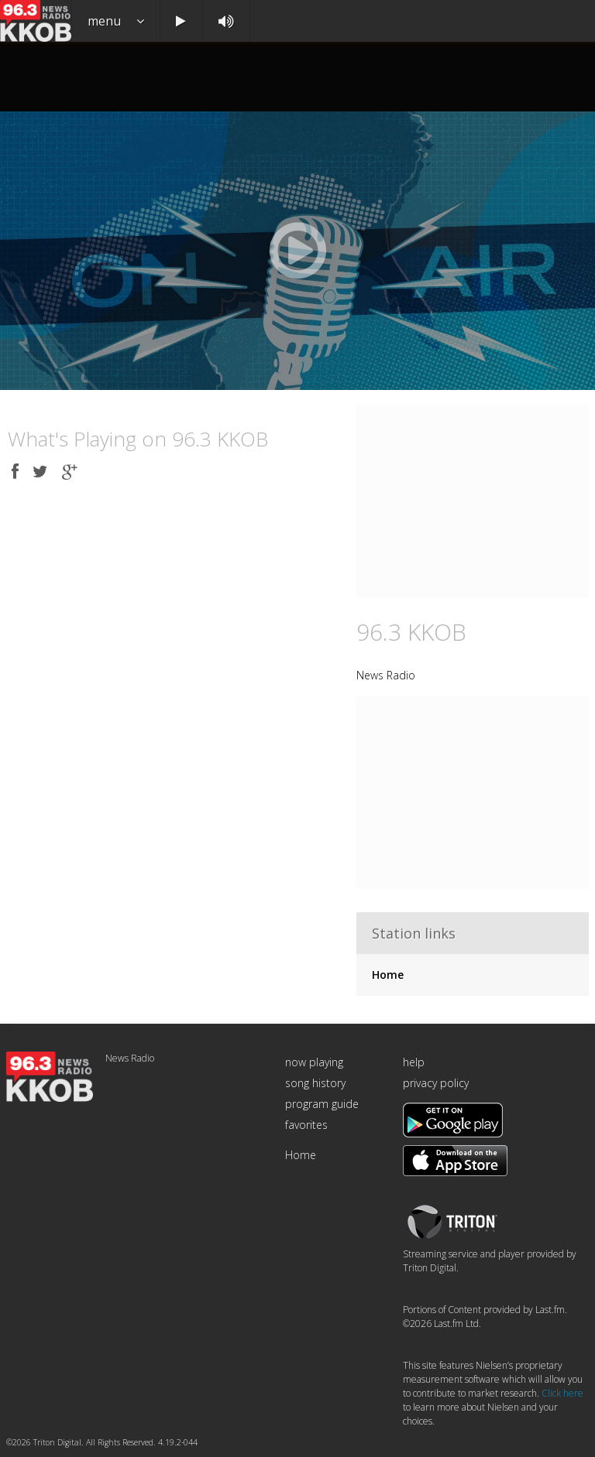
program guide (322, 1103)
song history (315, 1083)
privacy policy (436, 1083)
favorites (306, 1124)
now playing (314, 1062)
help (414, 1062)
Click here (562, 1393)
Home (388, 974)
